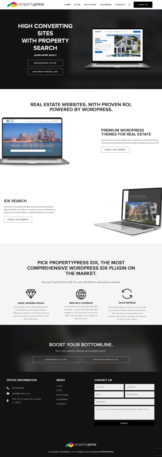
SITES (77, 5)
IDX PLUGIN (90, 5)
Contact (120, 5)
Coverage (106, 5)
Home (68, 5)
